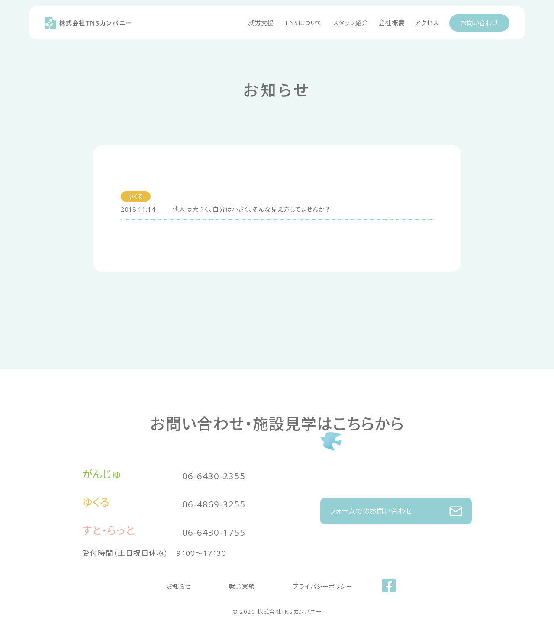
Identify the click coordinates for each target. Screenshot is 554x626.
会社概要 (392, 23)
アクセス (427, 23)
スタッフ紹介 (350, 23)
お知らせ (196, 584)
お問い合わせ (479, 23)
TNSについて (303, 23)
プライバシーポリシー (305, 584)
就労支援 (261, 23)
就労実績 (242, 584)
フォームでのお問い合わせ (396, 507)
